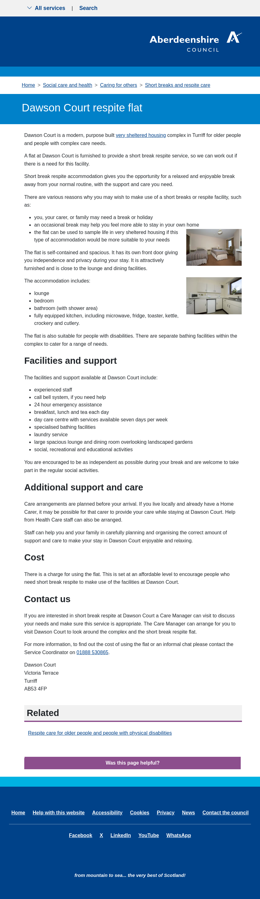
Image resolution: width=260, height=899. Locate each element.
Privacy (165, 812)
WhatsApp (178, 835)
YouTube (148, 835)
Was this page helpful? (133, 763)
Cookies (139, 812)
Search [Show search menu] (88, 8)
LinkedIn (120, 835)
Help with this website (59, 812)
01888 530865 (92, 652)
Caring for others (118, 85)
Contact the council (225, 812)
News (188, 812)
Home (28, 85)
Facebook (80, 835)
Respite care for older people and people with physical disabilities (100, 733)
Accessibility (107, 812)
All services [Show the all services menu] (46, 8)
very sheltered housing (141, 135)
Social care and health (67, 85)
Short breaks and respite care (177, 85)
